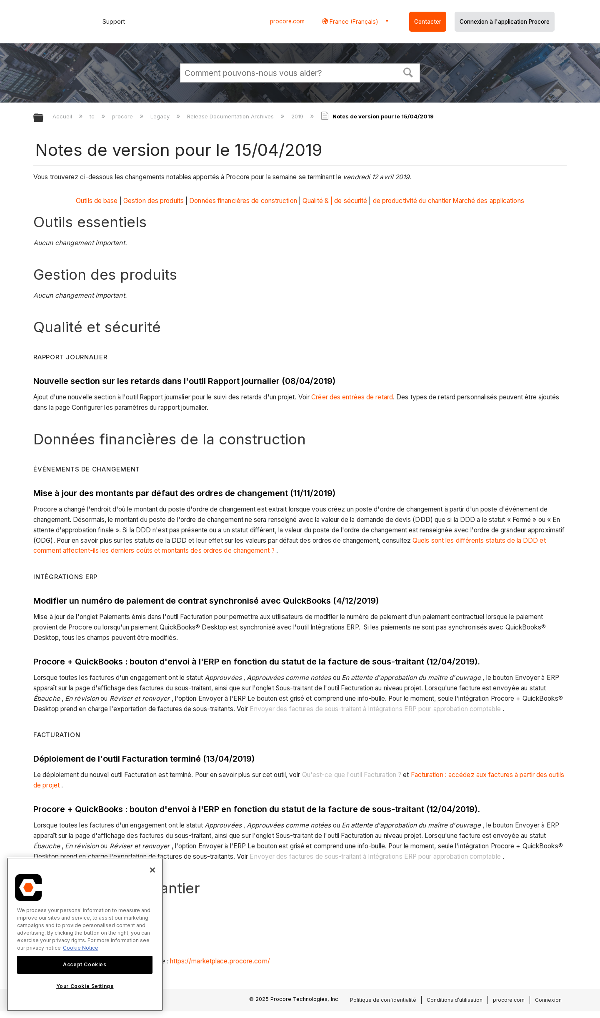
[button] (408, 71)
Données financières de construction (243, 201)
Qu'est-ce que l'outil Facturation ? (352, 775)
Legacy (160, 116)
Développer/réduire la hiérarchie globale (43, 118)
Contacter (427, 21)
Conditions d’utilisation (454, 1000)
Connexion (548, 1000)
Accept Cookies (84, 964)
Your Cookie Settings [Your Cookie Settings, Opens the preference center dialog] (85, 986)
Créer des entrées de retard (352, 397)
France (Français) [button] (353, 21)
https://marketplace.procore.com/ (220, 961)
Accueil (63, 116)
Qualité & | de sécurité (334, 201)
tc (93, 116)
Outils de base (97, 201)
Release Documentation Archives (231, 116)
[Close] (152, 870)
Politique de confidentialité (383, 1000)
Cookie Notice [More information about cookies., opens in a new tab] (80, 948)
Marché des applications (488, 201)
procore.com (287, 21)
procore (123, 116)
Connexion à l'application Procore (505, 21)
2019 (298, 116)
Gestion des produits (153, 201)
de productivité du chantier (412, 201)
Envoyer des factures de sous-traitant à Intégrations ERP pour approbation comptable (375, 709)
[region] (85, 934)
